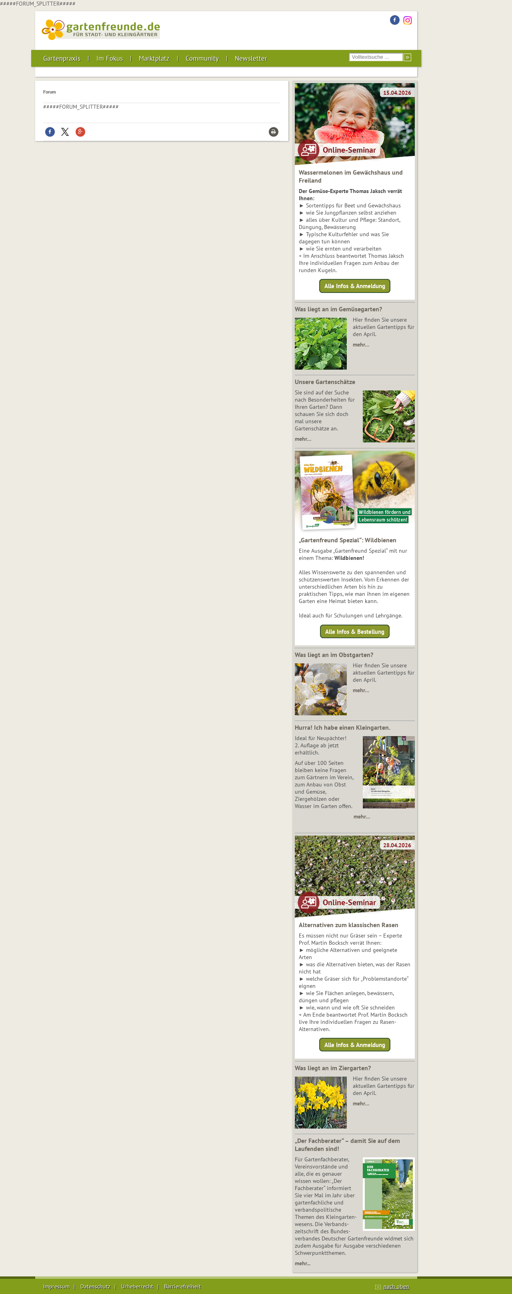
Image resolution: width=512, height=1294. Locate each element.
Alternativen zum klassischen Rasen (348, 925)
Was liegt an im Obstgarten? (334, 655)
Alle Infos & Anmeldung (354, 286)
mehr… (361, 344)
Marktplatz (154, 58)
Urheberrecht (137, 1286)
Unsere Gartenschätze (325, 382)
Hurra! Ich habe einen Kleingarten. (342, 727)
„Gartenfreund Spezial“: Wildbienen (347, 540)
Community (202, 58)
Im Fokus (109, 58)
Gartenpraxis (61, 58)
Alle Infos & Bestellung (354, 631)
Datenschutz (95, 1286)
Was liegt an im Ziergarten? (333, 1068)
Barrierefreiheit (182, 1286)
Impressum (56, 1286)
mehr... (302, 1263)
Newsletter (251, 58)
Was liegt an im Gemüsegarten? (338, 309)
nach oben (396, 1286)
